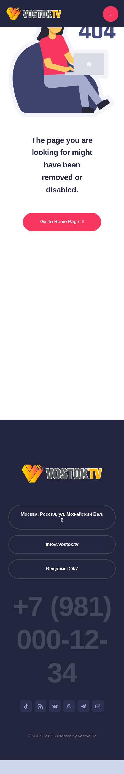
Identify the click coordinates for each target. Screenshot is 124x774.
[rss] (40, 706)
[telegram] (83, 706)
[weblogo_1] (34, 9)
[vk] (55, 706)
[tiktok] (26, 706)
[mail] (98, 706)
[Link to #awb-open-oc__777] (110, 14)
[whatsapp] (69, 706)
